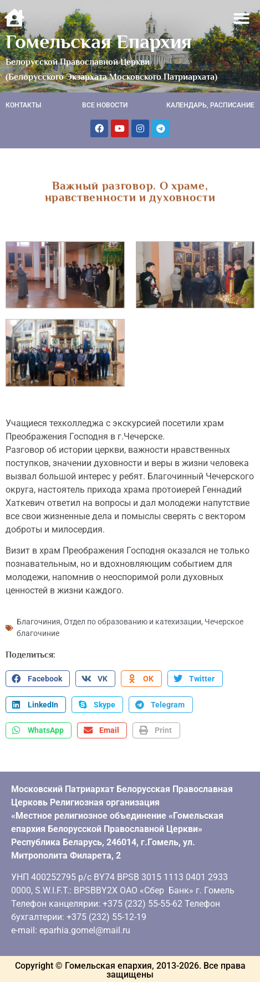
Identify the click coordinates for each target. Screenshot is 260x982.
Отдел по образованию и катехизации (132, 620)
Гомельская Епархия (99, 41)
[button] (242, 19)
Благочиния (38, 620)
